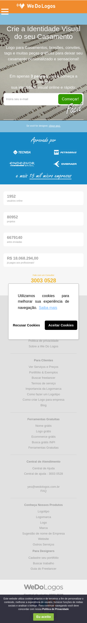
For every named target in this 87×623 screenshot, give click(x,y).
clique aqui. (55, 126)
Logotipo (43, 511)
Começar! (70, 99)
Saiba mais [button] (48, 308)
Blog (43, 405)
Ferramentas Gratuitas (43, 447)
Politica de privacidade (43, 340)
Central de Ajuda (43, 468)
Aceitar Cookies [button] (61, 325)
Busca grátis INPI (43, 442)
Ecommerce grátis (43, 436)
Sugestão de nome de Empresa (43, 533)
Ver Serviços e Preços (43, 367)
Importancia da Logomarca (43, 388)
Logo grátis (43, 431)
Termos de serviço (43, 383)
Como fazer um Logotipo (43, 394)
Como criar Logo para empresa (43, 399)
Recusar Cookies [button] (26, 325)
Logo (43, 522)
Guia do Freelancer (43, 568)
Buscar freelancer (43, 377)
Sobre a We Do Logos (43, 346)
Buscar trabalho (43, 563)
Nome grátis (43, 425)
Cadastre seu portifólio (43, 557)
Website (43, 539)
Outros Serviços (43, 544)
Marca (43, 528)
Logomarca (43, 517)
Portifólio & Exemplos (43, 372)
